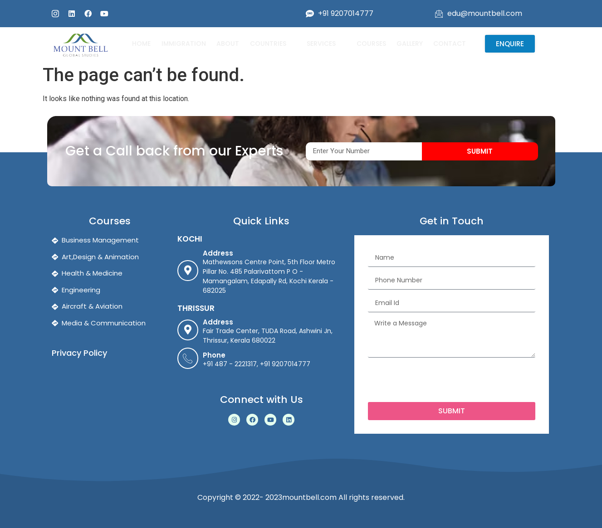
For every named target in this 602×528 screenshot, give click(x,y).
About (227, 43)
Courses (370, 43)
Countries (272, 43)
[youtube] (104, 13)
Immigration (183, 43)
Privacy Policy (79, 352)
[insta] (55, 13)
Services (325, 43)
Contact (448, 43)
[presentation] (437, 379)
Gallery (408, 43)
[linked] (72, 13)
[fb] (88, 13)
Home (141, 43)
